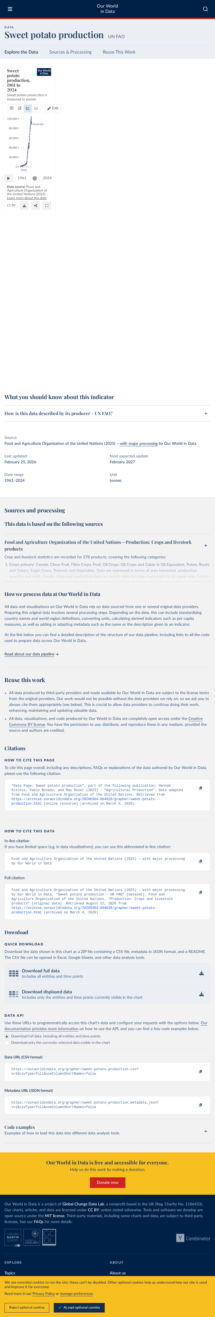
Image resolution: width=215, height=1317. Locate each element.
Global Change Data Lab (83, 1214)
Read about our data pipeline (31, 654)
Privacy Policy (43, 1294)
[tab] (19, 89)
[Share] (192, 377)
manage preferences (76, 1294)
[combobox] (205, 9)
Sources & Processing (70, 52)
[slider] (37, 360)
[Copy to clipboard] (195, 788)
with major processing (139, 444)
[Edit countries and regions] (182, 88)
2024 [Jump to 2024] (201, 360)
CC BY (73, 379)
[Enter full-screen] (203, 377)
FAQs (38, 1231)
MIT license (54, 1226)
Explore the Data (21, 52)
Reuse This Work (119, 52)
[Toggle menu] (10, 9)
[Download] (181, 377)
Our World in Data (107, 9)
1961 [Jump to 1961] (24, 360)
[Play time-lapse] (11, 360)
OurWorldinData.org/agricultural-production (37, 379)
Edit (185, 89)
